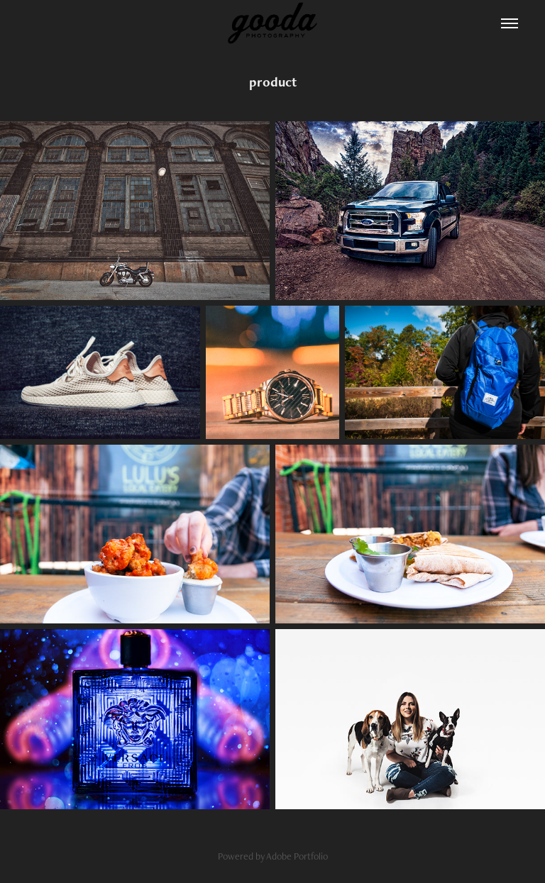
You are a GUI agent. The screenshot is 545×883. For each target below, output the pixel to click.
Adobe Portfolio (297, 856)
